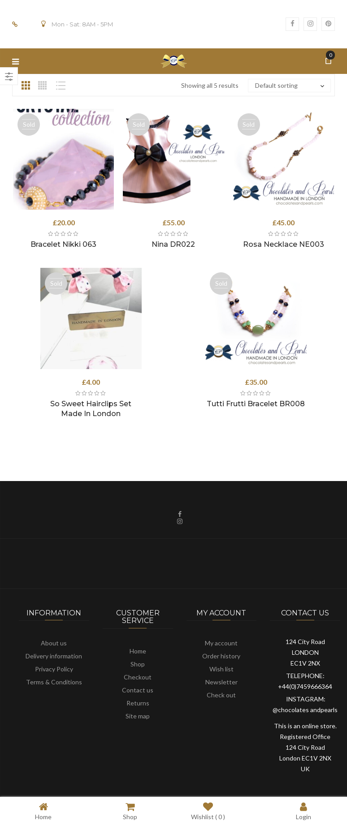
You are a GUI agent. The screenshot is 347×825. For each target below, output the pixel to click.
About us (54, 643)
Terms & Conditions (54, 682)
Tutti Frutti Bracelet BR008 (256, 404)
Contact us (137, 690)
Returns (137, 703)
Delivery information (54, 656)
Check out (221, 695)
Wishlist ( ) (208, 811)
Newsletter (221, 682)
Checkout (138, 677)
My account (221, 643)
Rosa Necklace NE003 (283, 244)
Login (303, 811)
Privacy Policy (54, 669)
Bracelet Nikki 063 (63, 244)
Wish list (221, 669)
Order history (221, 656)
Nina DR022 (173, 244)
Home (138, 651)
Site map (138, 716)
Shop (137, 664)
